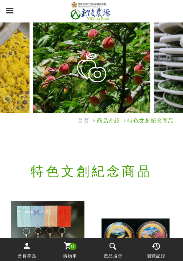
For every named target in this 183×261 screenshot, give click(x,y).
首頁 (84, 120)
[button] (27, 249)
